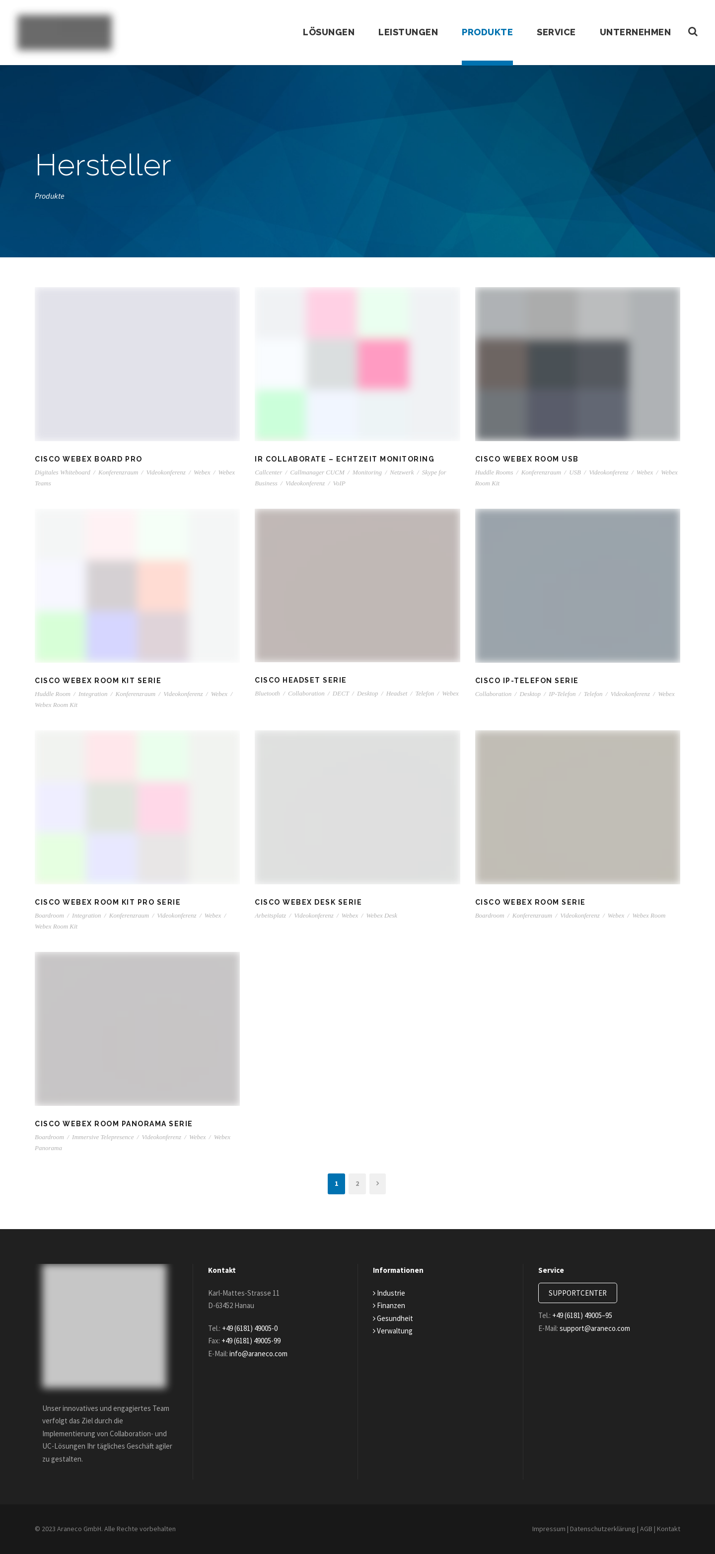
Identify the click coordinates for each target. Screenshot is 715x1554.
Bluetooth (267, 693)
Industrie (389, 1293)
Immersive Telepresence (103, 1137)
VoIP (339, 483)
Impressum (540, 1529)
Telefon (424, 693)
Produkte (484, 32)
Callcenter (268, 472)
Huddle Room (53, 694)
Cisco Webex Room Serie (531, 902)
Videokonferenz (165, 472)
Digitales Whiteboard (62, 472)
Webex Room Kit (56, 704)
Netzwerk (402, 472)
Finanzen (390, 1305)
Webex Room (648, 915)
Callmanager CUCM (317, 472)
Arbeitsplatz (270, 915)
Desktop (367, 693)
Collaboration (306, 693)
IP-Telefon (562, 694)
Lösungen (323, 32)
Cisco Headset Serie (302, 680)
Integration (93, 694)
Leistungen (404, 32)
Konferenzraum (118, 472)
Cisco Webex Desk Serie (309, 902)
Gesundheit (394, 1318)
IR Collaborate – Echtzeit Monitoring (343, 459)
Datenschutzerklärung (597, 1529)
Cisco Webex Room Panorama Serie (115, 1124)
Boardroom (49, 915)
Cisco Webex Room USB (527, 459)
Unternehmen (634, 32)
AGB (644, 1529)
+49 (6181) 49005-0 (256, 1328)
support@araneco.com (601, 1328)
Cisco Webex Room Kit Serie (99, 681)
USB (575, 472)
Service (554, 32)
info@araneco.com (264, 1353)
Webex (202, 472)
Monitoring (367, 472)
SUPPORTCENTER (582, 1293)
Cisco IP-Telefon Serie (527, 681)
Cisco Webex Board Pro (89, 459)
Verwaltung (393, 1330)
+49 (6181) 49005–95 (589, 1315)
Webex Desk (381, 915)
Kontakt (668, 1529)
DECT (341, 693)
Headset (397, 693)
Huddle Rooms (494, 472)
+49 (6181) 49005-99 (259, 1340)
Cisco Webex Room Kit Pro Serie (109, 902)
